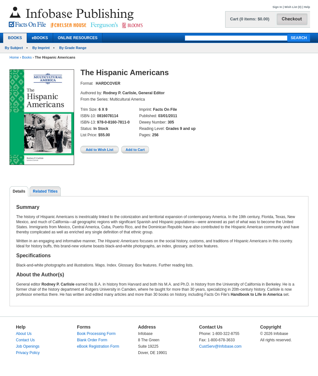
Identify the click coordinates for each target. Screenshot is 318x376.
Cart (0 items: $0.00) (249, 19)
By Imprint (41, 48)
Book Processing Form (96, 333)
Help (307, 7)
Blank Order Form (92, 340)
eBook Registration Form (98, 346)
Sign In (277, 7)
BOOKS (15, 38)
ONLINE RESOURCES (78, 38)
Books (27, 57)
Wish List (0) (293, 7)
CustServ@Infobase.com (220, 346)
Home (14, 57)
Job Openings (27, 346)
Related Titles (45, 191)
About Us (23, 333)
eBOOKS (40, 38)
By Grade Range (72, 48)
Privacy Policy (28, 353)
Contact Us (25, 340)
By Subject (14, 48)
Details (19, 191)
